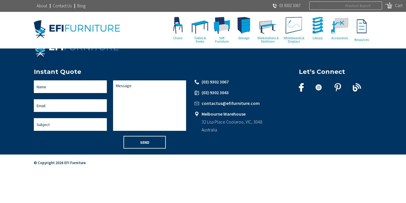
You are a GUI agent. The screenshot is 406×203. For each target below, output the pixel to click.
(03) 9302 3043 (215, 93)
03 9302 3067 (287, 5)
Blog (81, 5)
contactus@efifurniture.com (231, 104)
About (42, 5)
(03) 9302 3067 (215, 82)
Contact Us (62, 5)
